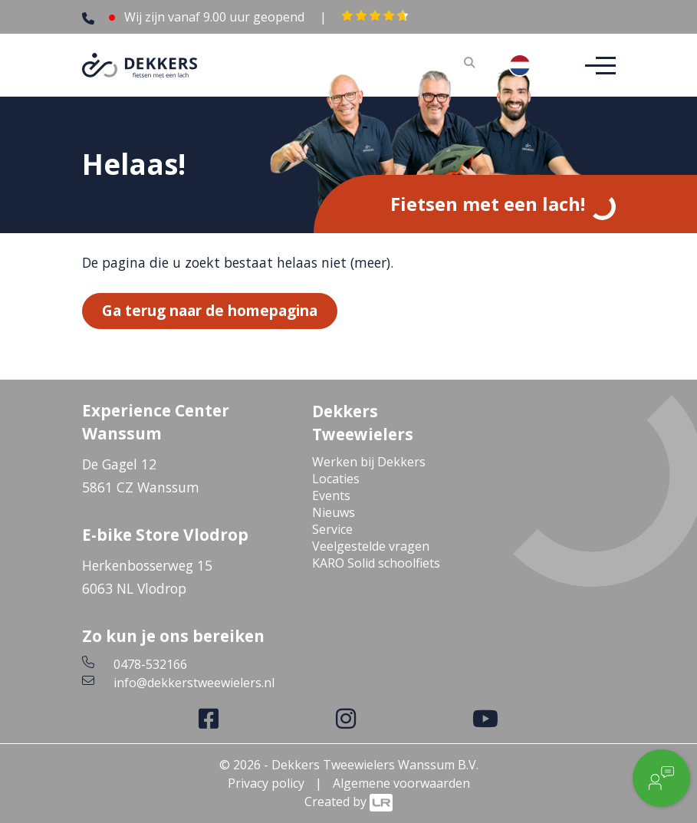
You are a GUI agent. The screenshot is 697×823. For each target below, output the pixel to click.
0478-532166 (150, 664)
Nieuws (333, 512)
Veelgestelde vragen (370, 546)
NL (531, 65)
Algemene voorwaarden (401, 783)
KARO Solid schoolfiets (376, 563)
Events (331, 495)
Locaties (336, 478)
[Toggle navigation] (596, 65)
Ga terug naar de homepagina (209, 310)
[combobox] (532, 65)
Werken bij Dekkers (369, 461)
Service (332, 529)
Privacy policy (266, 783)
